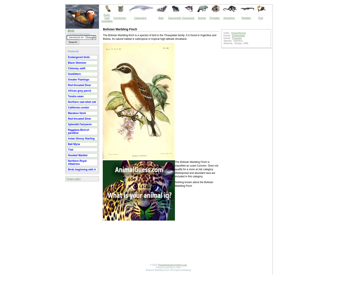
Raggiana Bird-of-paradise (79, 131)
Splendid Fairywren (80, 124)
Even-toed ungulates (107, 18)
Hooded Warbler (78, 155)
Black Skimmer (77, 62)
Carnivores (119, 18)
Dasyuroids (174, 18)
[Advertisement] (161, 258)
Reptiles (246, 18)
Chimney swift (76, 68)
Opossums (188, 18)
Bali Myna (74, 144)
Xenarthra (229, 18)
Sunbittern (74, 74)
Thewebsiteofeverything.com (172, 265)
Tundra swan (76, 96)
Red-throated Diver (79, 85)
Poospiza (237, 38)
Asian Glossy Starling (81, 138)
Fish (260, 18)
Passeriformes (238, 33)
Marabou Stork (77, 113)
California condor (78, 107)
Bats (161, 18)
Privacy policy (74, 179)
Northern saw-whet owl (82, 101)
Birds (71, 30)
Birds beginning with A (82, 169)
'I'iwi (70, 149)
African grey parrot (79, 90)
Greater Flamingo (78, 79)
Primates (215, 18)
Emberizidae (238, 35)
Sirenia (202, 18)
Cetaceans (140, 18)
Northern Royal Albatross (77, 162)
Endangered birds (79, 57)
